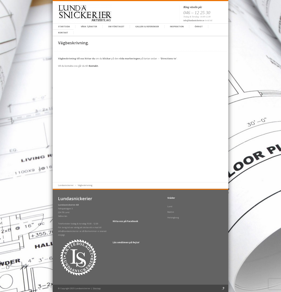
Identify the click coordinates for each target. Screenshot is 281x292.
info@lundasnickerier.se (193, 20)
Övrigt (199, 26)
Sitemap (97, 288)
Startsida (64, 26)
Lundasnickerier (66, 185)
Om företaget (116, 26)
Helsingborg (173, 217)
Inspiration (177, 26)
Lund (169, 206)
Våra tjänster (89, 26)
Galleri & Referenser (147, 26)
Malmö (170, 212)
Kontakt (63, 32)
